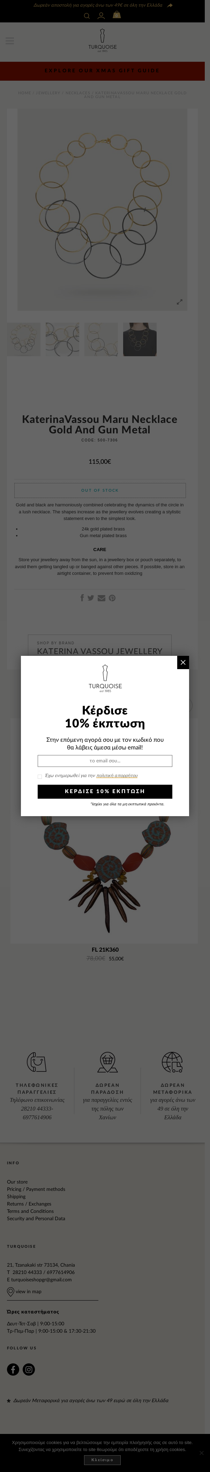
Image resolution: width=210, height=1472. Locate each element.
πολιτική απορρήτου (117, 776)
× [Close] (183, 662)
